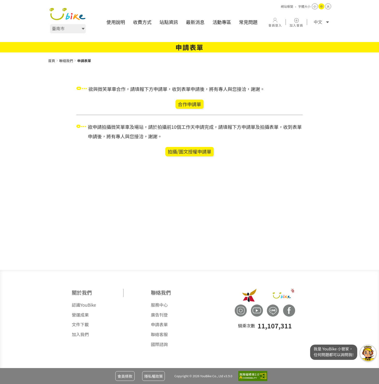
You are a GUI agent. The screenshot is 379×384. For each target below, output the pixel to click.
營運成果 (80, 315)
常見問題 (248, 22)
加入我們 (80, 334)
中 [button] (321, 6)
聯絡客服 (159, 334)
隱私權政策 (153, 376)
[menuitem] (115, 22)
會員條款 (124, 376)
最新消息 (195, 22)
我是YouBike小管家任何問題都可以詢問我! (368, 353)
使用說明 (115, 22)
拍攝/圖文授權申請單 (189, 151)
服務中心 (159, 305)
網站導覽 (287, 6)
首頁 (51, 60)
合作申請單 (189, 104)
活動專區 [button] (221, 22)
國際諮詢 (159, 344)
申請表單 (159, 324)
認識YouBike (84, 305)
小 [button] (314, 6)
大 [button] (328, 6)
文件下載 (80, 324)
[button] (275, 22)
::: (49, 55)
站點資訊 (169, 22)
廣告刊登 (159, 315)
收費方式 (142, 22)
